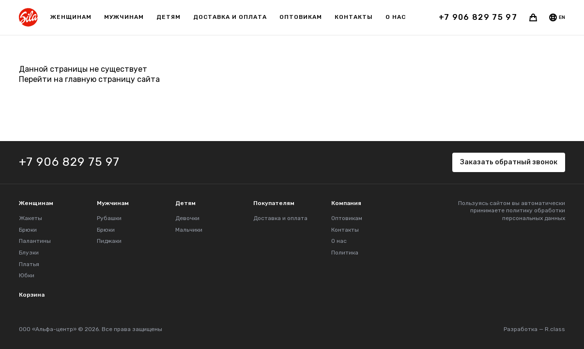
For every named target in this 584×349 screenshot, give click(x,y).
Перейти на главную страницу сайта (89, 79)
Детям (168, 17)
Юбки (26, 275)
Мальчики (188, 229)
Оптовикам (300, 17)
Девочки (187, 218)
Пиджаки (109, 241)
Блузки (29, 252)
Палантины (35, 241)
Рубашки (109, 218)
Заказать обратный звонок (508, 162)
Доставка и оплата (230, 17)
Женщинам (71, 17)
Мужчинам (124, 17)
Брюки (28, 229)
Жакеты (30, 218)
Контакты (354, 17)
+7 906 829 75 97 (478, 17)
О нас (395, 17)
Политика (344, 252)
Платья (29, 264)
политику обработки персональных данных (533, 214)
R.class (555, 329)
